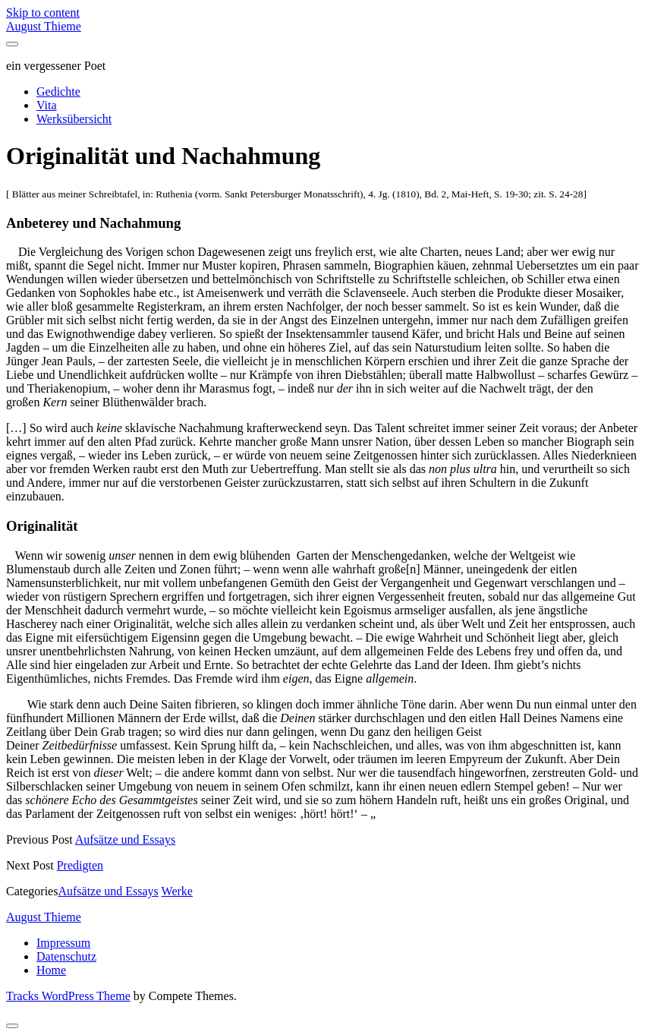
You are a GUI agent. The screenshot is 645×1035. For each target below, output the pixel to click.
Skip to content (43, 12)
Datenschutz (66, 956)
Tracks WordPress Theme (68, 995)
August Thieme (43, 26)
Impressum (63, 942)
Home (51, 970)
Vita (46, 105)
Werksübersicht (74, 118)
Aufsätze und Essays (125, 839)
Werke (177, 891)
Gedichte (58, 91)
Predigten (80, 865)
